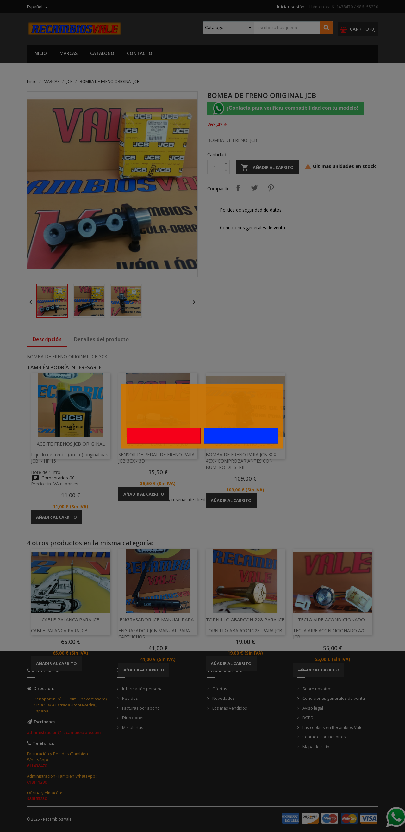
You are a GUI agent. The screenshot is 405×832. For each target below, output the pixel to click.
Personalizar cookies (189, 419)
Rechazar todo (164, 435)
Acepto (241, 435)
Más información (145, 419)
